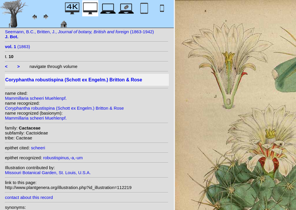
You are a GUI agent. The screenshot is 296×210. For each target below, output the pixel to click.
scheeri (38, 147)
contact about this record (29, 197)
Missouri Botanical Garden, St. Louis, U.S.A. (48, 172)
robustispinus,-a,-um (63, 157)
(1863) (17, 46)
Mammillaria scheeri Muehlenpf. (36, 98)
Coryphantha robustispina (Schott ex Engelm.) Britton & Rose (64, 108)
